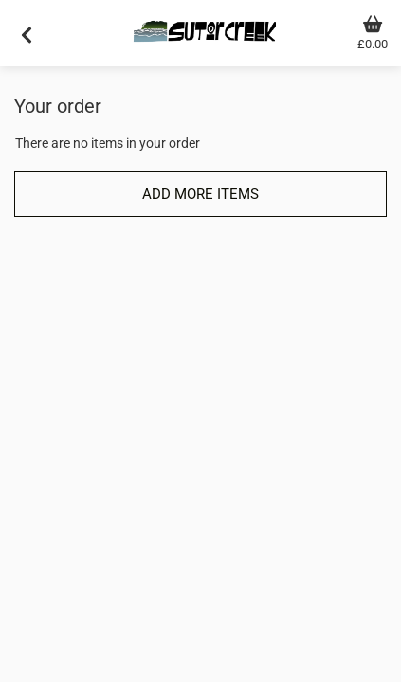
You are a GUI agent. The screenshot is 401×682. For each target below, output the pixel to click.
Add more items (200, 194)
